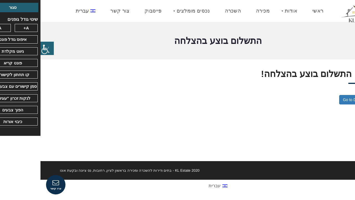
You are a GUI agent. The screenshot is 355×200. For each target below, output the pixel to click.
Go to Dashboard (317, 100)
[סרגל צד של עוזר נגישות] (6, 48)
